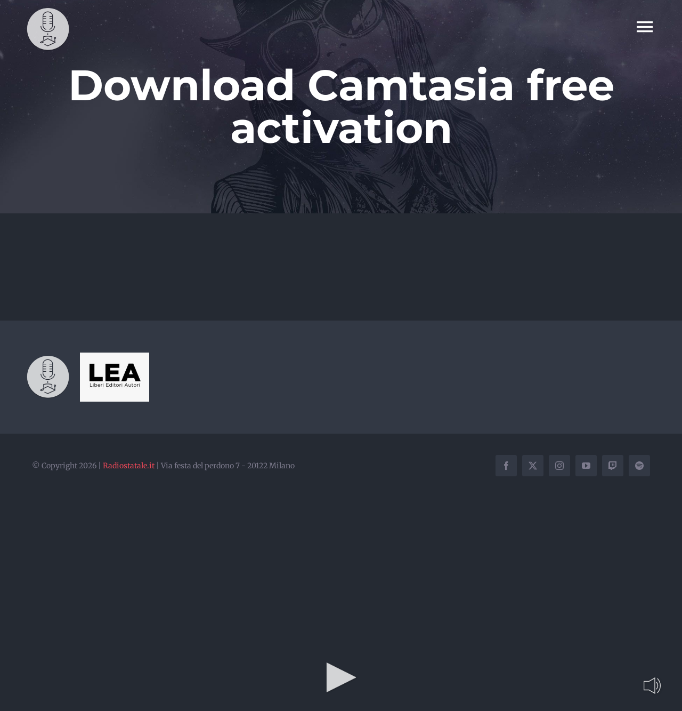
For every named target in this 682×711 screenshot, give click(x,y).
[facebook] (506, 465)
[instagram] (559, 465)
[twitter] (532, 465)
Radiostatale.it (129, 465)
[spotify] (639, 465)
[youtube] (586, 465)
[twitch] (612, 465)
